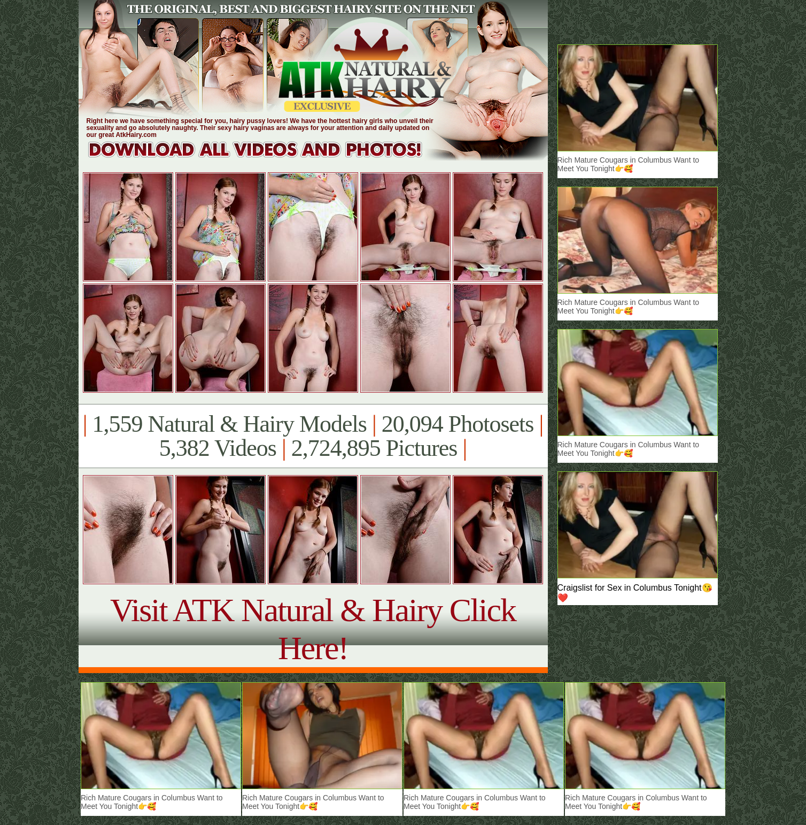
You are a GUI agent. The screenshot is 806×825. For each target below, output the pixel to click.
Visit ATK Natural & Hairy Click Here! (313, 629)
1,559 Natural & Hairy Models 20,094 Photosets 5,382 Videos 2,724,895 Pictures (313, 436)
